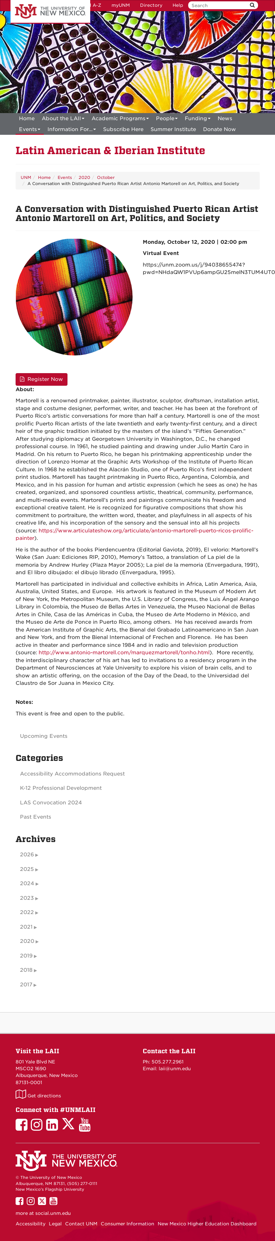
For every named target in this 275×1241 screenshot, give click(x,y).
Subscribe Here (123, 129)
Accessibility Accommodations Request (72, 774)
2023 (27, 898)
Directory (151, 5)
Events (29, 130)
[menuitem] (27, 118)
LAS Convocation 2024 (51, 803)
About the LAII (63, 119)
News (225, 118)
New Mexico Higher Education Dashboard (207, 1223)
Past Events (35, 817)
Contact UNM (81, 1223)
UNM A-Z (90, 5)
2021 (26, 927)
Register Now (41, 379)
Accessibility (30, 1223)
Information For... (71, 130)
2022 (27, 912)
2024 (27, 883)
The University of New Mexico (50, 12)
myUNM (121, 5)
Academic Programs (120, 119)
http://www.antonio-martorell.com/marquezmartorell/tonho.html (124, 653)
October (106, 177)
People (167, 119)
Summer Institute (173, 129)
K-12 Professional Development (61, 788)
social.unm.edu (53, 1213)
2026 (27, 855)
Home (27, 118)
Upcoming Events (43, 736)
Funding (198, 119)
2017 (26, 985)
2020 (84, 177)
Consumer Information (127, 1223)
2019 (26, 956)
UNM (26, 177)
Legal (55, 1223)
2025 (27, 869)
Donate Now (219, 129)
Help (178, 5)
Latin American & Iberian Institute (110, 151)
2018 (26, 970)
